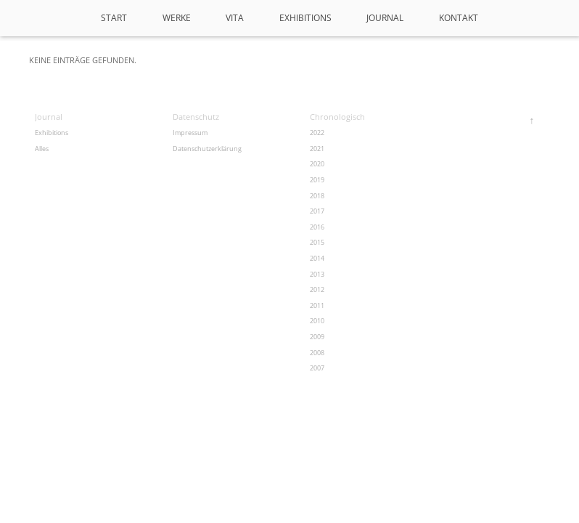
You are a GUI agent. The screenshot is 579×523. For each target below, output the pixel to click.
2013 (317, 274)
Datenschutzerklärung (207, 148)
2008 (317, 352)
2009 (317, 336)
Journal (384, 18)
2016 (317, 227)
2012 (317, 289)
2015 (317, 242)
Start (114, 18)
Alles (42, 148)
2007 (317, 368)
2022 (317, 132)
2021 (317, 148)
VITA (235, 18)
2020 (317, 164)
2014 (317, 258)
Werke (177, 18)
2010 (317, 320)
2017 (317, 211)
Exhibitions (305, 18)
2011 (317, 305)
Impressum (190, 132)
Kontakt (458, 18)
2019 (317, 180)
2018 (317, 195)
